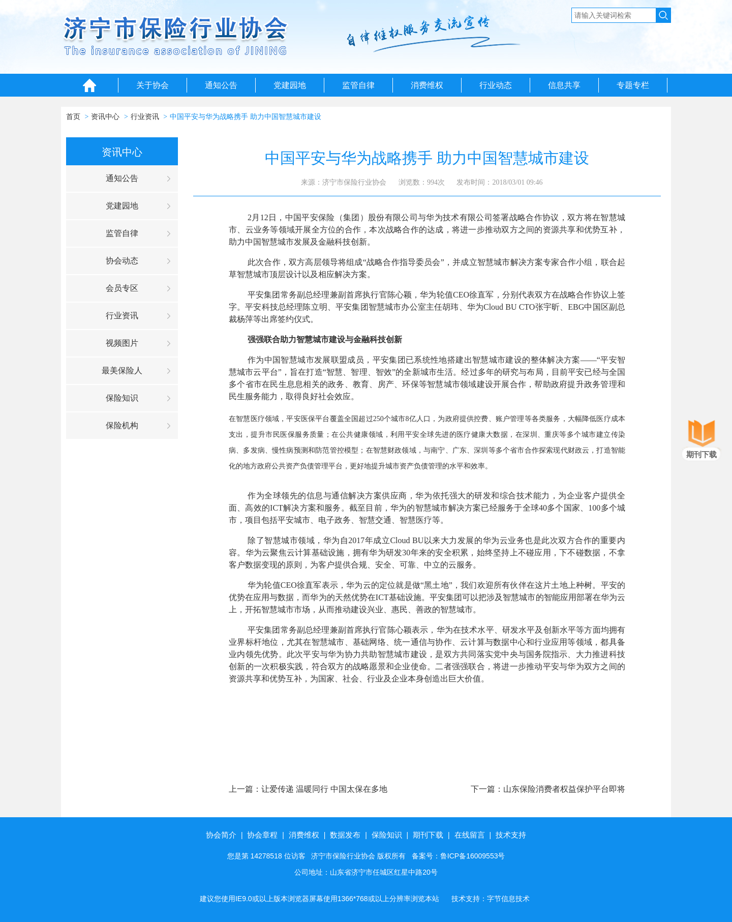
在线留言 (469, 834)
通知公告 (221, 85)
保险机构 (122, 425)
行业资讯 (145, 117)
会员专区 (122, 288)
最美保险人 (122, 370)
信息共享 (564, 85)
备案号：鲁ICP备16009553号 (458, 856)
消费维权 (427, 85)
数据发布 (345, 834)
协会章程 (262, 834)
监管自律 (358, 85)
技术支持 (511, 834)
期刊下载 (428, 834)
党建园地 (289, 85)
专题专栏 (633, 85)
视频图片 (122, 343)
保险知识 (122, 398)
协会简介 (221, 834)
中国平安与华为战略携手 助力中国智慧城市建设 (245, 117)
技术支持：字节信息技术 (490, 899)
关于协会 (152, 85)
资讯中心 (105, 117)
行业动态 (495, 85)
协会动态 (122, 260)
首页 (73, 117)
